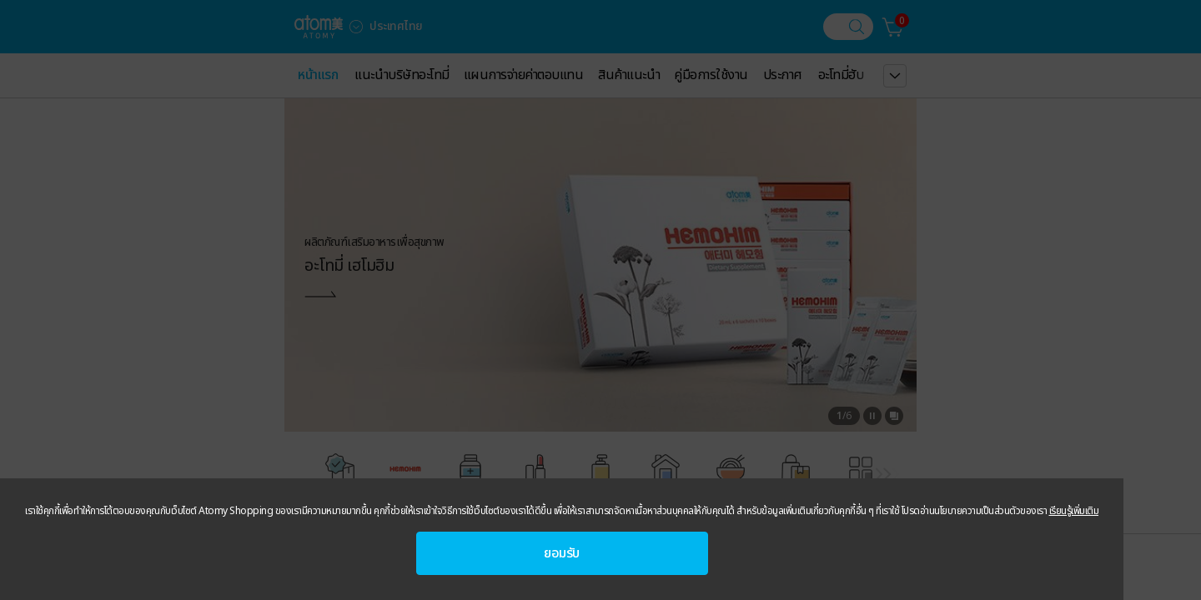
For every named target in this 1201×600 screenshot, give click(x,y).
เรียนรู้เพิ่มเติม (1074, 510)
